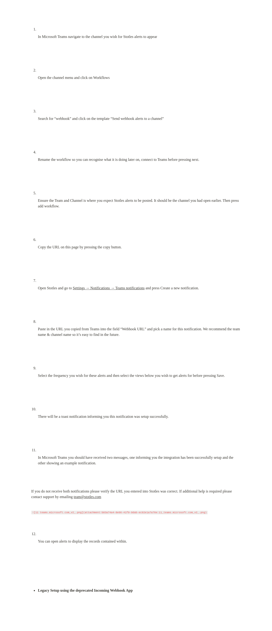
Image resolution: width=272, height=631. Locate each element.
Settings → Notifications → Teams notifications (109, 288)
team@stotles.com (87, 497)
